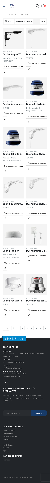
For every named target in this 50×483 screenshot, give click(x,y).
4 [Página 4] (31, 328)
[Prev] (13, 328)
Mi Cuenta (6, 448)
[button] (5, 6)
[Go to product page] (13, 38)
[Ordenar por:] (24, 21)
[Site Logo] (12, 6)
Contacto (6, 439)
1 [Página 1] (17, 328)
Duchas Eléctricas (8, 52)
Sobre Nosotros (9, 430)
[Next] (45, 328)
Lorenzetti (6, 460)
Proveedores (8, 433)
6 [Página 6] (40, 328)
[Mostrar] (43, 21)
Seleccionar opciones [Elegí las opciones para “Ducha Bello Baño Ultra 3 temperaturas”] (14, 166)
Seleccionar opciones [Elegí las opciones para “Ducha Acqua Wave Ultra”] (14, 66)
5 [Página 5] (36, 328)
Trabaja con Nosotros (11, 436)
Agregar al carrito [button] (38, 63)
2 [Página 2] (22, 328)
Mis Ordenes (8, 445)
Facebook (5, 382)
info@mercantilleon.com (12, 368)
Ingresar (6, 450)
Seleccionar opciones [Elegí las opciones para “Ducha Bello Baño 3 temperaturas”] (38, 116)
